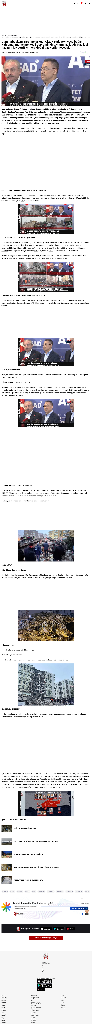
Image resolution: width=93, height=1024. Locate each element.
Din (2, 1017)
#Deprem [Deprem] (5, 891)
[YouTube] (46, 970)
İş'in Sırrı (33, 1017)
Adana (51, 251)
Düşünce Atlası (35, 997)
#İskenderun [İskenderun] (69, 891)
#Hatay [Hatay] (87, 891)
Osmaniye (16, 245)
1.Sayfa (33, 1022)
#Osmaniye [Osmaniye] (60, 891)
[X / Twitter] (46, 967)
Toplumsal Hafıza (35, 1002)
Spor (3, 1009)
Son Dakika (4, 1004)
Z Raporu (33, 1020)
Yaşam (3, 1005)
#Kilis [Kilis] (33, 891)
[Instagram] (46, 969)
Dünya (3, 1007)
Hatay (23, 201)
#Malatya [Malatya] (19, 891)
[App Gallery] (70, 928)
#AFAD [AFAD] (12, 891)
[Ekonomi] (68, 3)
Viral (3, 1012)
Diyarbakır (28, 248)
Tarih (3, 1019)
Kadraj (32, 1000)
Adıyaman (68, 245)
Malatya (4, 256)
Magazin (4, 1010)
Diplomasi (33, 1012)
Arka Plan (33, 1005)
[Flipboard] (46, 972)
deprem (34, 375)
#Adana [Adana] (27, 891)
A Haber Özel (5, 999)
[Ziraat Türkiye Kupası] (82, 3)
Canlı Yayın (4, 997)
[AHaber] (77, 3)
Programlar (34, 995)
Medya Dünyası (35, 1015)
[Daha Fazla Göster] (88, 52)
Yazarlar (4, 1022)
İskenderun (6, 303)
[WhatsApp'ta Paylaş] (84, 52)
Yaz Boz (33, 999)
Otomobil (4, 1015)
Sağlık (3, 1020)
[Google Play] (59, 928)
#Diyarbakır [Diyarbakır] (41, 891)
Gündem (4, 1000)
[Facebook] (46, 966)
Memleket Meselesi (36, 1007)
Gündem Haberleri (12, 35)
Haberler (4, 35)
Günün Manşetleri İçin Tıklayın (46, 938)
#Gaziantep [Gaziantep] (79, 891)
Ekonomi (4, 1002)
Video (3, 995)
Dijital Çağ (33, 1019)
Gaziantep (5, 251)
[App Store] (46, 928)
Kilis (36, 251)
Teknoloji (4, 1014)
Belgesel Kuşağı (35, 1010)
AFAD (8, 493)
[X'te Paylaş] (81, 52)
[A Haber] (4, 3)
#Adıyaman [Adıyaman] (50, 891)
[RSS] (46, 973)
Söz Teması (34, 1014)
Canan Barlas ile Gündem (37, 1004)
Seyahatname (34, 1009)
